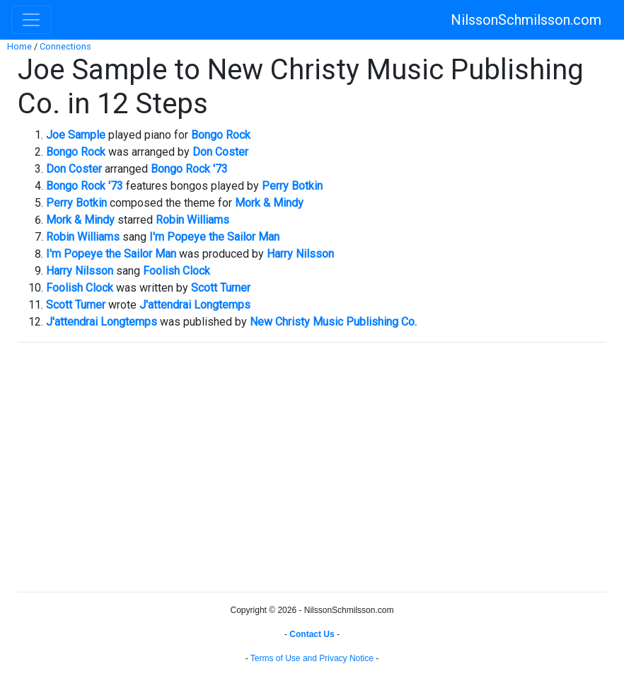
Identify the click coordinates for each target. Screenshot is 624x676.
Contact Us (311, 634)
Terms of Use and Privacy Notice (312, 658)
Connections (65, 46)
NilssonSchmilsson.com (526, 19)
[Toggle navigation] (31, 20)
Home (19, 46)
